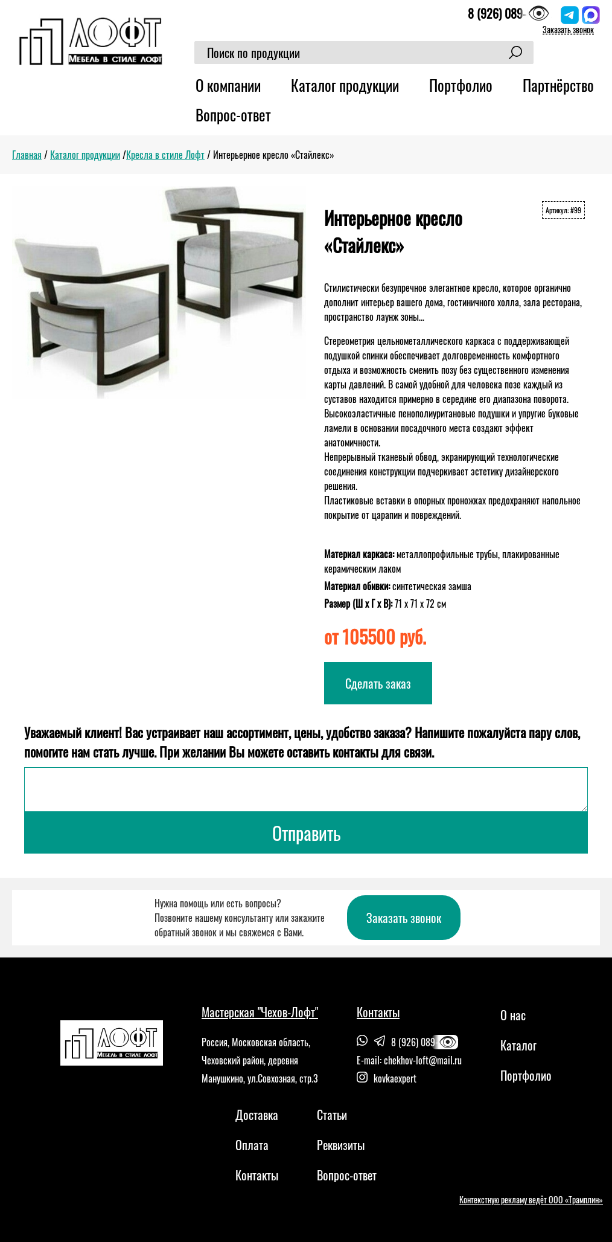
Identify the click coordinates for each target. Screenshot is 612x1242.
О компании (228, 84)
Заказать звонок (568, 29)
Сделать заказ (378, 683)
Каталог (518, 1045)
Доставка (256, 1114)
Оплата (252, 1145)
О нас (513, 1015)
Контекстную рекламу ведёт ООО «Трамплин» (531, 1199)
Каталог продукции (345, 84)
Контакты (256, 1175)
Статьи (332, 1114)
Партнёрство (558, 84)
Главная (27, 154)
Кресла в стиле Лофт (165, 154)
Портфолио (460, 84)
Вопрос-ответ (233, 114)
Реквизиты (341, 1145)
